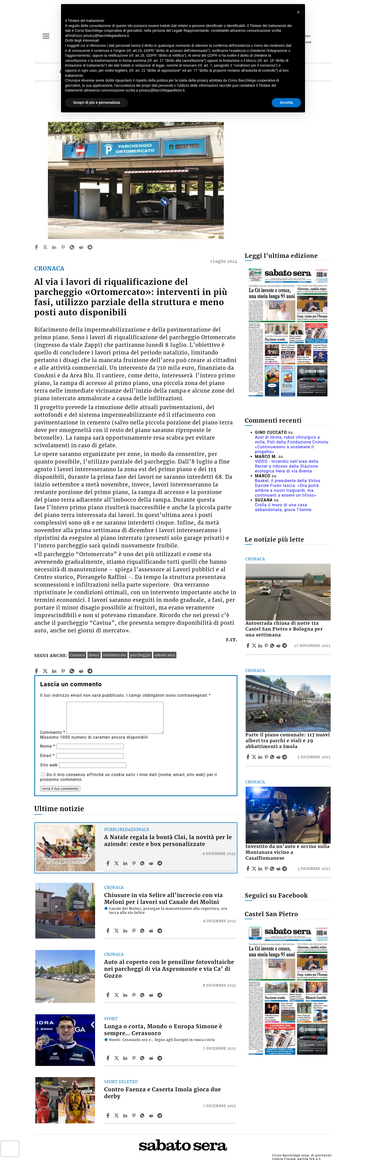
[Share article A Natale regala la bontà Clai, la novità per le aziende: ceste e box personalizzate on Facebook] (108, 863)
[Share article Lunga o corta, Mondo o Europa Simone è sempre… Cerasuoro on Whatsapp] (143, 1058)
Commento (52, 732)
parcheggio (140, 655)
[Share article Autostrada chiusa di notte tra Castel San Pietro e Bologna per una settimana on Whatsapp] (273, 645)
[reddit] (81, 247)
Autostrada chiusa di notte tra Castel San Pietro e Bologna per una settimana (284, 629)
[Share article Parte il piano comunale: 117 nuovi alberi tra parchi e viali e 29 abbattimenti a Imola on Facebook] (249, 757)
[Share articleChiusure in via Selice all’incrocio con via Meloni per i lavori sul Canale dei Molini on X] (117, 930)
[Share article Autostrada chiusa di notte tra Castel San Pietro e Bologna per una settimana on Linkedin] (261, 645)
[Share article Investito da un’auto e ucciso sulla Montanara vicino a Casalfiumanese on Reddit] (279, 868)
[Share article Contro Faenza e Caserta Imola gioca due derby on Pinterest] (134, 1115)
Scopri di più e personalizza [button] (96, 102)
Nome (47, 746)
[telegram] (90, 247)
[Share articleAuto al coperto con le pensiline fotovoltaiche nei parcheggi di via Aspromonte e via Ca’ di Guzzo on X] (117, 995)
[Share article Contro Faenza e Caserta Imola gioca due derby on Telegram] (160, 1115)
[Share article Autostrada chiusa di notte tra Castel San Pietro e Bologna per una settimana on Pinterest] (267, 645)
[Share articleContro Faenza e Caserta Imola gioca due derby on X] (117, 1115)
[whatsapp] (72, 247)
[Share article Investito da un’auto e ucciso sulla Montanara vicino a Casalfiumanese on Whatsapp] (273, 868)
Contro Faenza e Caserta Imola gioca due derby (162, 1093)
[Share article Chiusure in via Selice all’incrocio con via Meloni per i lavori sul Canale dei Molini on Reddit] (152, 930)
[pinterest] (63, 247)
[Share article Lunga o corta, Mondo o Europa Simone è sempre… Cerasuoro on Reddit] (152, 1058)
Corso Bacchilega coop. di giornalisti (302, 1155)
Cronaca (77, 655)
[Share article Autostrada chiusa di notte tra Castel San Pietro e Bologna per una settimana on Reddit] (279, 645)
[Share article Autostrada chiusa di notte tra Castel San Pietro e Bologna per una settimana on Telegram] (285, 645)
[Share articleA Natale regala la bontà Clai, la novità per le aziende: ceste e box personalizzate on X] (117, 863)
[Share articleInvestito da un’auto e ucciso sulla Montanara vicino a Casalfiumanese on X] (255, 868)
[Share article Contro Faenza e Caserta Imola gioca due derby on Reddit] (152, 1115)
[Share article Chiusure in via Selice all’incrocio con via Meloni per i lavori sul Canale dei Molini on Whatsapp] (143, 930)
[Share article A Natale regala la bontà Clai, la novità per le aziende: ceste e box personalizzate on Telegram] (160, 863)
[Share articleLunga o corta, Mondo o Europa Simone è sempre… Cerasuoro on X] (117, 1058)
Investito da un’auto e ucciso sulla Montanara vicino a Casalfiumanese (288, 852)
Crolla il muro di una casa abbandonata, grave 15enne (283, 507)
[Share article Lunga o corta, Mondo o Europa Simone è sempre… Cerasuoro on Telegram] (160, 1058)
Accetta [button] (286, 102)
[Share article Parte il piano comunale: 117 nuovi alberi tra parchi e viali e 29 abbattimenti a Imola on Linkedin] (261, 757)
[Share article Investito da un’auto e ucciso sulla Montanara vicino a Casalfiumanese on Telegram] (285, 868)
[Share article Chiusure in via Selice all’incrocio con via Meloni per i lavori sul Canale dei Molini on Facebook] (108, 930)
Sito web (49, 765)
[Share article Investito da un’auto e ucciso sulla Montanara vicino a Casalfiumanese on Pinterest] (267, 868)
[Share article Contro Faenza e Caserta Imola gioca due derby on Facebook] (108, 1115)
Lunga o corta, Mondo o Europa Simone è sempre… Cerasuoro (163, 1030)
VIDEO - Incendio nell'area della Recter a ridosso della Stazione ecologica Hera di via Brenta (286, 466)
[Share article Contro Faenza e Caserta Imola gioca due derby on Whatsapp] (143, 1115)
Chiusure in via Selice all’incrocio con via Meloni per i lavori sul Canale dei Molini (163, 898)
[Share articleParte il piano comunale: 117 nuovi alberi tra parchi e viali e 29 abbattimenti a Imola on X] (255, 757)
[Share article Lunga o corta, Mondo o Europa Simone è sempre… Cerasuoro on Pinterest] (134, 1058)
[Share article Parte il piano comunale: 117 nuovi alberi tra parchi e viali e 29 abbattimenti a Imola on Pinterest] (267, 757)
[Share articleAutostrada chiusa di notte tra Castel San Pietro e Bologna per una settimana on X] (255, 645)
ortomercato (114, 655)
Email (47, 755)
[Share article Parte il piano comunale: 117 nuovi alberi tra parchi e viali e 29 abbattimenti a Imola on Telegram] (285, 757)
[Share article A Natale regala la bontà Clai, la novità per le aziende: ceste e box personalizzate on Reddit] (152, 863)
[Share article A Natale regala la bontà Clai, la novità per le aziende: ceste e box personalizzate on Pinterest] (134, 863)
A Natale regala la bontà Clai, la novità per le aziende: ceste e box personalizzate (168, 840)
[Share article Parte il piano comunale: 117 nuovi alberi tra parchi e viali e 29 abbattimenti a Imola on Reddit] (279, 757)
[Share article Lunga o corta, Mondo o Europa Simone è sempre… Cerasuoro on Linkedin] (126, 1058)
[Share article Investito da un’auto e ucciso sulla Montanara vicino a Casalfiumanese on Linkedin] (261, 868)
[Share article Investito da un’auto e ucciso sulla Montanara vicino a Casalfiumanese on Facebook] (249, 868)
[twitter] (45, 247)
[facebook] (36, 247)
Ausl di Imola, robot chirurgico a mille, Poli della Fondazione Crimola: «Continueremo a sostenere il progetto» (292, 444)
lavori (94, 655)
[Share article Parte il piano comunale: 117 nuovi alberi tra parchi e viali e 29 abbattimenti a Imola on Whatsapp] (273, 757)
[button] (298, 12)
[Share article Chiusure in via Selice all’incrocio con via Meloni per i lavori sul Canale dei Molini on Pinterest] (134, 930)
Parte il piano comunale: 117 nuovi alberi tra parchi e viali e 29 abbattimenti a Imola (288, 740)
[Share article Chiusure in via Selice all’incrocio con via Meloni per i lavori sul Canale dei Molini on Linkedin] (126, 930)
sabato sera (165, 655)
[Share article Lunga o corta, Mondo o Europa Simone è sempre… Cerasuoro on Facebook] (108, 1058)
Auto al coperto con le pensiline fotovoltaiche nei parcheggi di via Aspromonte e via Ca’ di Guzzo (169, 969)
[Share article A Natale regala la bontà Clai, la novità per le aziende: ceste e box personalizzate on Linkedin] (126, 863)
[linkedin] (54, 247)
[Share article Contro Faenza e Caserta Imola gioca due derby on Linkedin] (126, 1115)
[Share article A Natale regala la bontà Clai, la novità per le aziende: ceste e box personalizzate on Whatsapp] (143, 863)
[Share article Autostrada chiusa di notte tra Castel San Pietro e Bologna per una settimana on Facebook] (249, 645)
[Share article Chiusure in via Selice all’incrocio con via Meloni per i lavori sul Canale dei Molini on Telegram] (160, 930)
